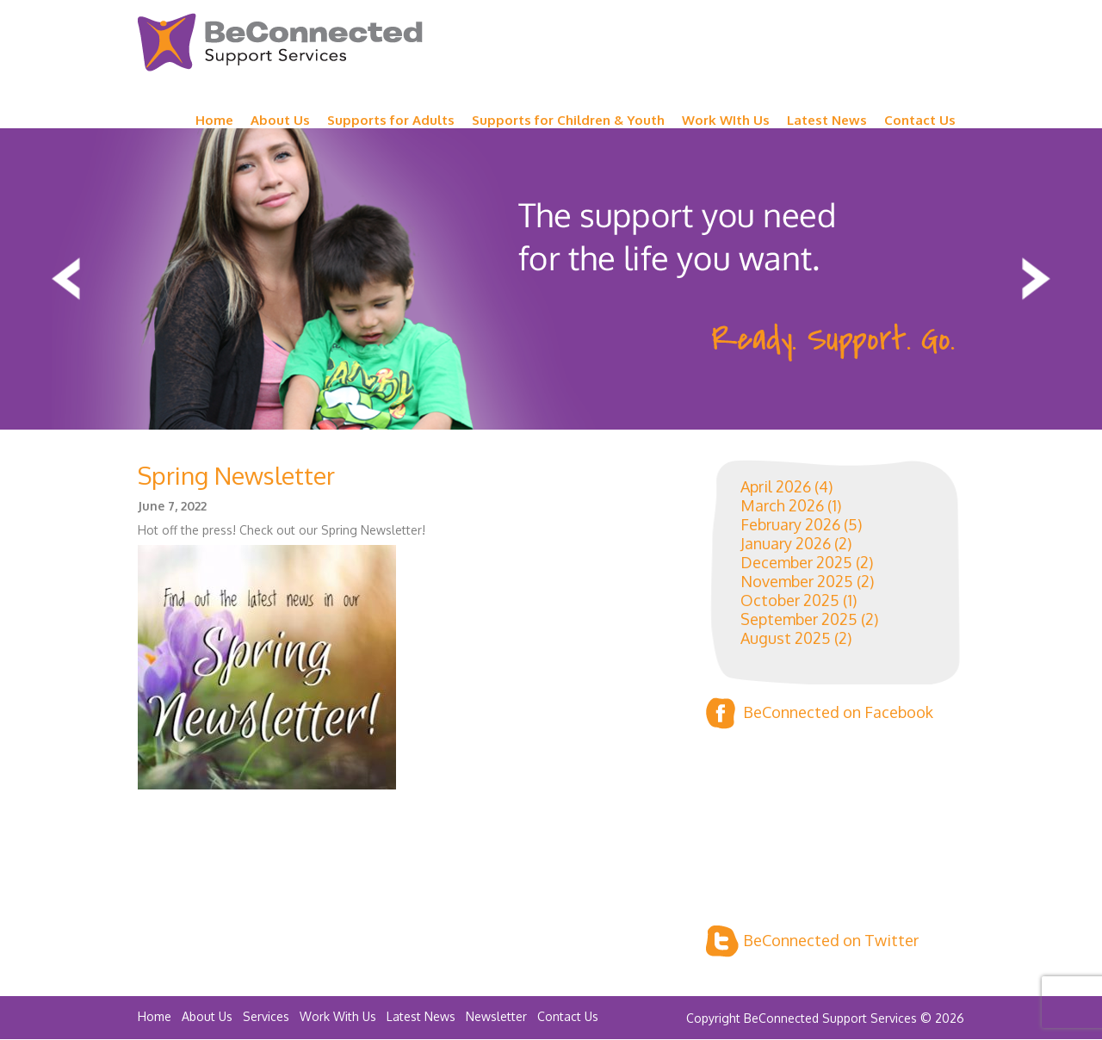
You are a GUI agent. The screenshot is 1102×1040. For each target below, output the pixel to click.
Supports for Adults (391, 120)
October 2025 (789, 600)
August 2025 (785, 637)
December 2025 (796, 562)
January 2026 (785, 543)
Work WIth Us (726, 120)
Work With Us (338, 1016)
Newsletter (496, 1016)
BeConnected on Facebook (819, 713)
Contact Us (920, 120)
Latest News (827, 120)
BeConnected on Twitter (812, 941)
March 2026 (782, 505)
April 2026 (775, 486)
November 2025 (796, 581)
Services (266, 1016)
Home (214, 120)
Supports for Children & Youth (568, 120)
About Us (280, 120)
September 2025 (798, 619)
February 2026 (790, 524)
